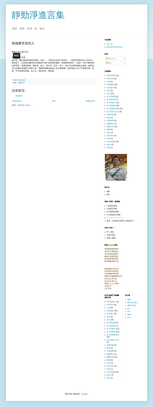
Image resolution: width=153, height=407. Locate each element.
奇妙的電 (110, 114)
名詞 (108, 90)
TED (108, 148)
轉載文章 (21, 82)
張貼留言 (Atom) (24, 105)
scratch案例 (111, 142)
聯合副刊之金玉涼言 (115, 47)
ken (128, 311)
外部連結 (110, 84)
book (108, 133)
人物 (108, 82)
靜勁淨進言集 (38, 15)
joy (128, 308)
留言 (109, 63)
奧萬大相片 (131, 305)
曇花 (129, 300)
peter (129, 315)
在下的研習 (111, 99)
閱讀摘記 (110, 124)
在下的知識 (111, 97)
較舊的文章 (90, 101)
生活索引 (110, 88)
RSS (108, 138)
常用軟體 (110, 121)
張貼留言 (19, 96)
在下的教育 (111, 106)
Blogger (85, 394)
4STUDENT (111, 75)
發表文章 (110, 59)
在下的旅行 (111, 103)
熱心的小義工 (132, 302)
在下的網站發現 (113, 109)
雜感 (108, 130)
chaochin (110, 136)
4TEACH (110, 79)
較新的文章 (17, 101)
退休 (108, 118)
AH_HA (110, 44)
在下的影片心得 (113, 112)
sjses (109, 145)
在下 (108, 94)
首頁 (53, 101)
